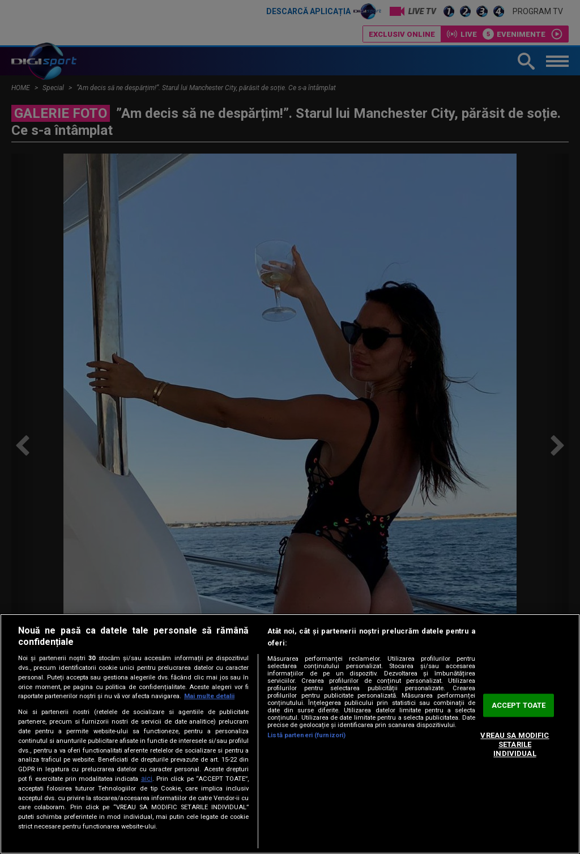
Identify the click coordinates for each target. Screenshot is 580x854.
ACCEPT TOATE (519, 705)
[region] (290, 734)
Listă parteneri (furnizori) (306, 735)
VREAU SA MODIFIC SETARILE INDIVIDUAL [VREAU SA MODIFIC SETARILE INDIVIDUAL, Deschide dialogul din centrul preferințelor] (514, 745)
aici (146, 779)
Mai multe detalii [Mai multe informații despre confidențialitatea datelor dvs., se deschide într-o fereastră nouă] (209, 696)
